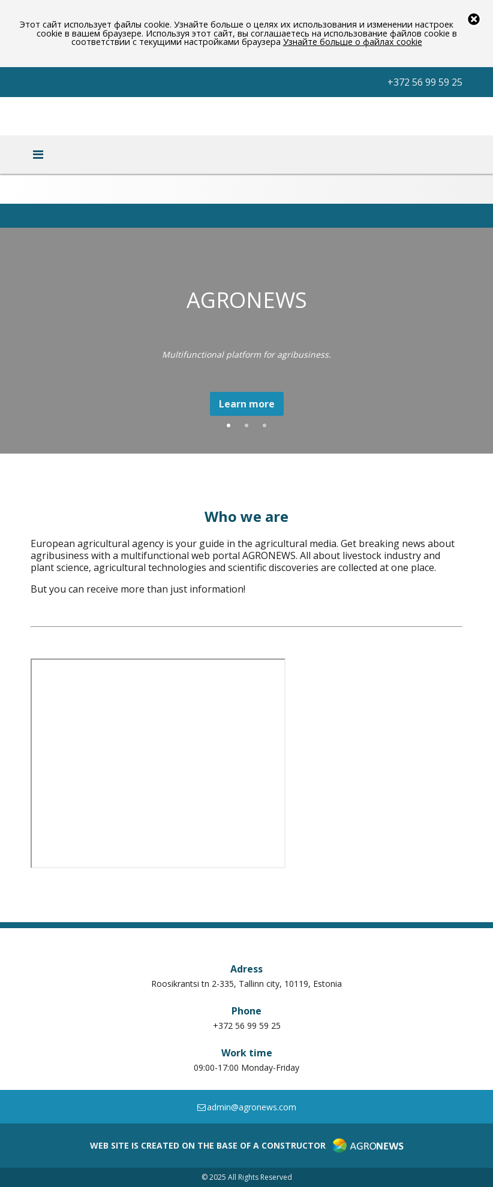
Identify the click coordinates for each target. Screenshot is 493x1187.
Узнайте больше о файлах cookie (352, 41)
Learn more (247, 403)
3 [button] (264, 426)
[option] (246, 343)
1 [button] (229, 426)
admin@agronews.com (247, 1107)
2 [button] (246, 426)
